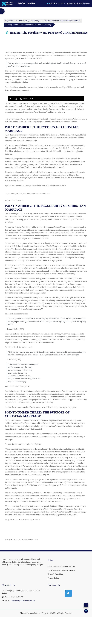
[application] (46, 98)
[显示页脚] (86, 611)
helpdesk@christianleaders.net (23, 600)
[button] (56, 3)
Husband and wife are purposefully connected (62, 21)
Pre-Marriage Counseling (29, 21)
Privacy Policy (53, 578)
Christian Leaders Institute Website (61, 567)
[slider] (59, 99)
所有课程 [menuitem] (31, 4)
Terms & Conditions (55, 574)
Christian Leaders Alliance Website (61, 570)
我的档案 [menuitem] (21, 4)
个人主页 (9, 21)
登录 (88, 4)
